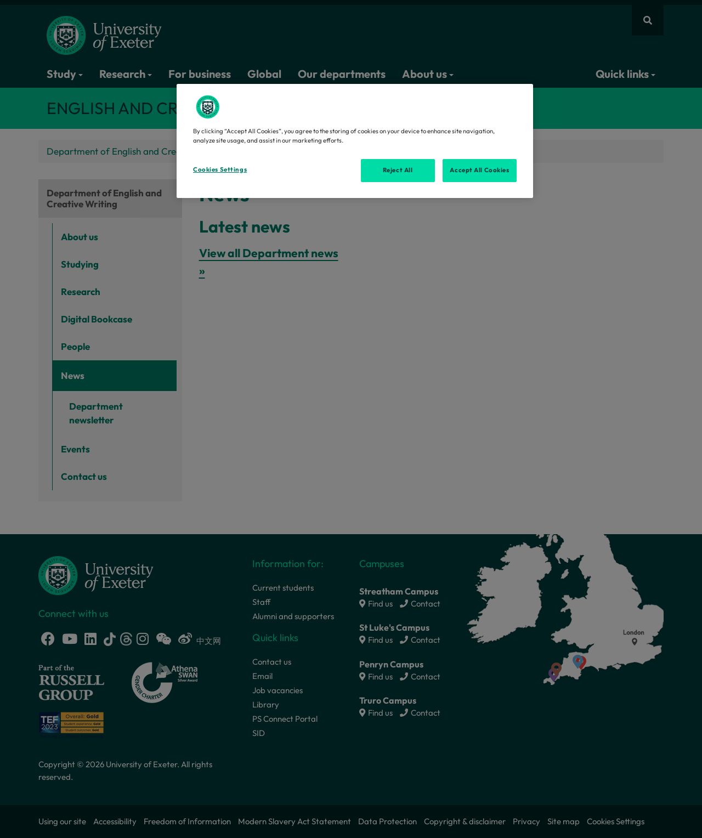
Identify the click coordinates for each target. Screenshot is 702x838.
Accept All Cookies (479, 170)
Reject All (398, 170)
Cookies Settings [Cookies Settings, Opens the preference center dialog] (220, 169)
